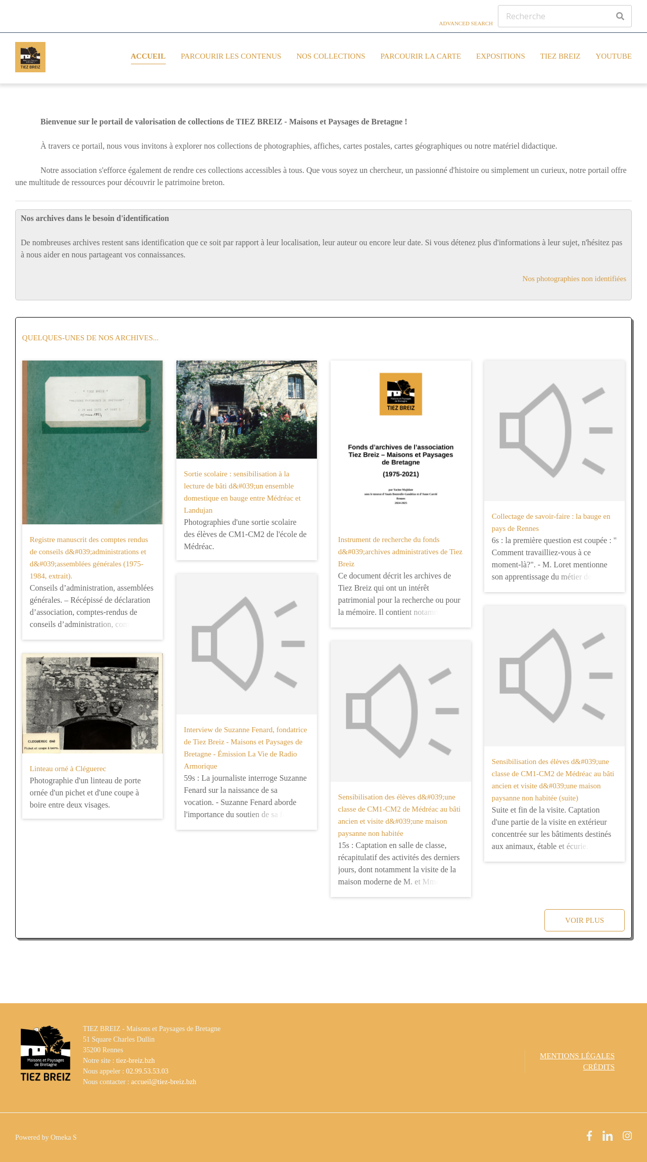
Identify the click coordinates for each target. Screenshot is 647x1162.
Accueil (148, 56)
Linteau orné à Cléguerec (68, 769)
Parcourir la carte (421, 56)
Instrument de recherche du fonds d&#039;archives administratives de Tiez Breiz (400, 551)
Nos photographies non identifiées (574, 279)
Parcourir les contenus (231, 56)
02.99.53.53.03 (147, 1071)
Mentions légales (577, 1056)
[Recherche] (565, 16)
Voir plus (584, 920)
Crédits (599, 1067)
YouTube (613, 56)
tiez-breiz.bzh (135, 1060)
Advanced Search (466, 23)
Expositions (500, 56)
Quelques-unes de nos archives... (90, 338)
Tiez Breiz (560, 56)
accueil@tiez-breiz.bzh (163, 1082)
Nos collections (330, 56)
